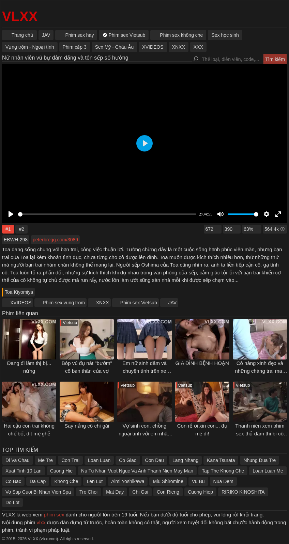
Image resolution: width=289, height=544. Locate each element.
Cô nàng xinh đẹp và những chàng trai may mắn (260, 370)
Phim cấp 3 (75, 47)
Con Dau (154, 460)
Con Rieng (168, 492)
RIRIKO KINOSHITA (243, 492)
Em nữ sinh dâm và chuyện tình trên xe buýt (144, 370)
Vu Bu (198, 481)
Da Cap (38, 481)
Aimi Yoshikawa (127, 481)
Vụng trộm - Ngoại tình (29, 47)
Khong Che (66, 481)
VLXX (19, 16)
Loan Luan (99, 460)
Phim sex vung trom (64, 302)
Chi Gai (140, 492)
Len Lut (95, 481)
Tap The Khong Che (223, 471)
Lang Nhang (185, 460)
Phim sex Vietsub (138, 302)
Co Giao (127, 460)
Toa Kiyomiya (19, 292)
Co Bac (13, 481)
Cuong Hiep (200, 492)
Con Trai (70, 460)
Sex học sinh (225, 35)
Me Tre (45, 460)
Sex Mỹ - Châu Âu (114, 47)
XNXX (102, 302)
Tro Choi (88, 492)
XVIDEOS (20, 302)
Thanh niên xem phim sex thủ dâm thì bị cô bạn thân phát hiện (259, 433)
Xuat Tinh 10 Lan (23, 471)
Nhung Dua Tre (259, 460)
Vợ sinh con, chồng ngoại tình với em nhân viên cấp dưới (144, 433)
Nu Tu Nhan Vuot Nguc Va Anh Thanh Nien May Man (137, 471)
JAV (172, 302)
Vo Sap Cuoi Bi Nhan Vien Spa (38, 492)
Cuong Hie (61, 471)
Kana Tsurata (221, 460)
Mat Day (115, 492)
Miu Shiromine (168, 481)
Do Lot (12, 502)
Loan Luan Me (268, 471)
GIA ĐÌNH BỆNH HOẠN (202, 363)
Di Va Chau (17, 460)
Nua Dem (223, 481)
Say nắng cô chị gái (86, 426)
